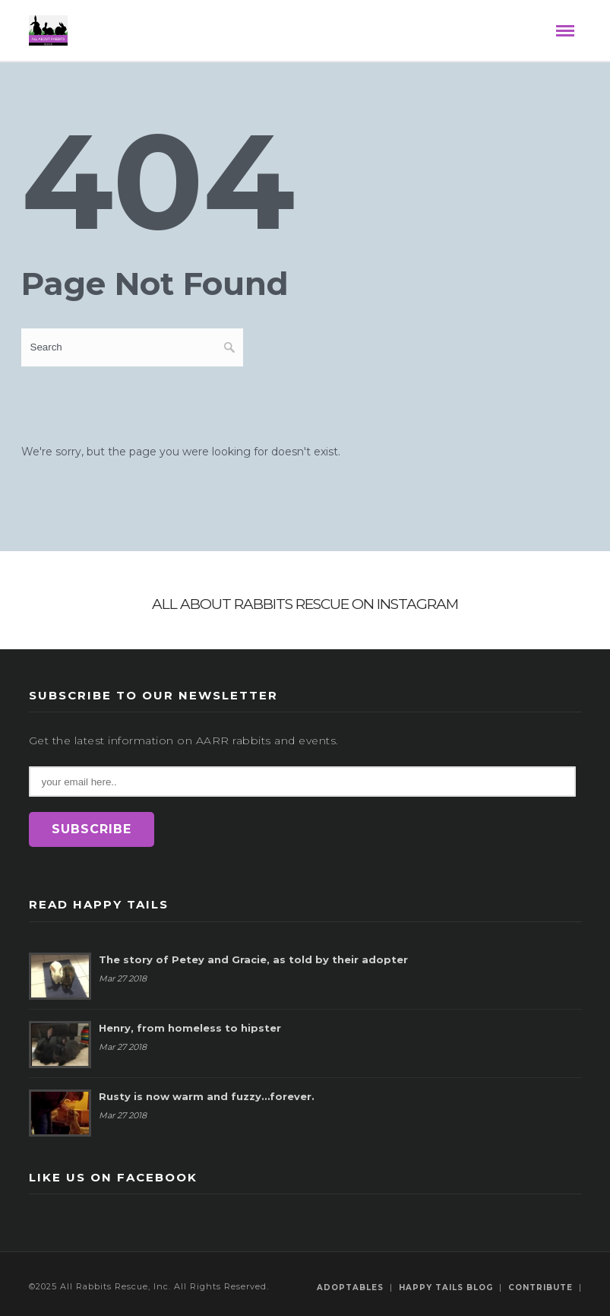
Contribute (540, 1287)
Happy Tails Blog (446, 1287)
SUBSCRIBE (91, 829)
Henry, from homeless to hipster (190, 1028)
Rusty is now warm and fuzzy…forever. (206, 1096)
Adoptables (350, 1287)
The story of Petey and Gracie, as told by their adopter (253, 959)
